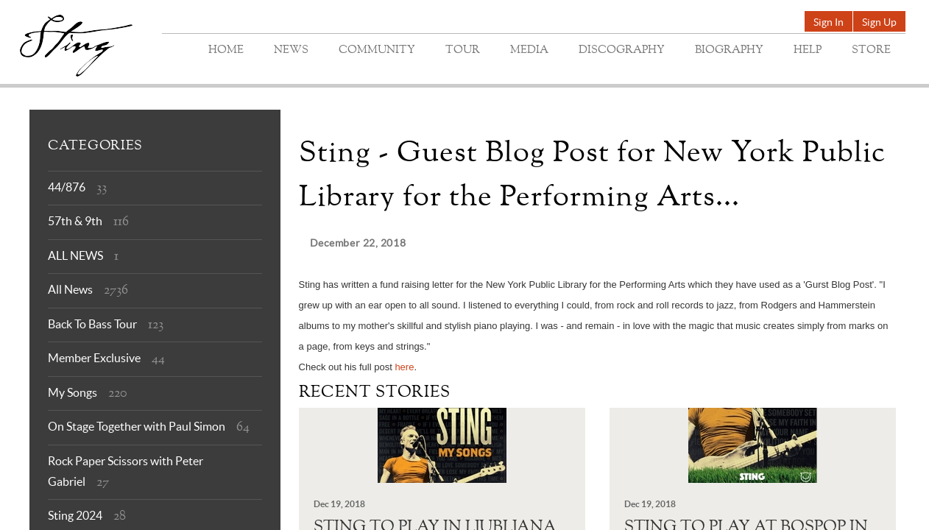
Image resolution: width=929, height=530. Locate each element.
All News (70, 289)
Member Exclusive (94, 357)
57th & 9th (75, 220)
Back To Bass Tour (92, 324)
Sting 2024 (75, 515)
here (404, 366)
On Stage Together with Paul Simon (136, 426)
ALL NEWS (75, 255)
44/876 (66, 187)
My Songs (72, 392)
